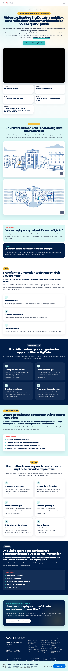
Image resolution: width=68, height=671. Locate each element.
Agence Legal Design (33, 649)
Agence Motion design (44, 651)
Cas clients (29, 10)
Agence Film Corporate (43, 647)
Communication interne (55, 645)
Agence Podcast (44, 653)
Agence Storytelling (33, 651)
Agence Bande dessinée (44, 641)
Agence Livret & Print (45, 648)
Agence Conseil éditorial (32, 641)
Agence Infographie (45, 644)
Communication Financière (55, 643)
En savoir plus (48, 666)
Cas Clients (9, 644)
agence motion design (41, 38)
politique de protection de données (22, 668)
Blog (7, 646)
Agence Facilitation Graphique (33, 647)
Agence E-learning (45, 642)
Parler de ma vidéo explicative (18, 621)
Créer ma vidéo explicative (34, 43)
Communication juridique (55, 648)
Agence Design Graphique (32, 643)
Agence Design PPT (33, 645)
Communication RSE (56, 650)
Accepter (59, 666)
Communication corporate (55, 641)
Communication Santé (55, 652)
